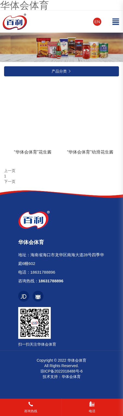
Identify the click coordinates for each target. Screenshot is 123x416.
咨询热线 (30, 411)
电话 (92, 411)
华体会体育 (71, 376)
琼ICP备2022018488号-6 (61, 371)
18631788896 (42, 272)
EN (97, 21)
